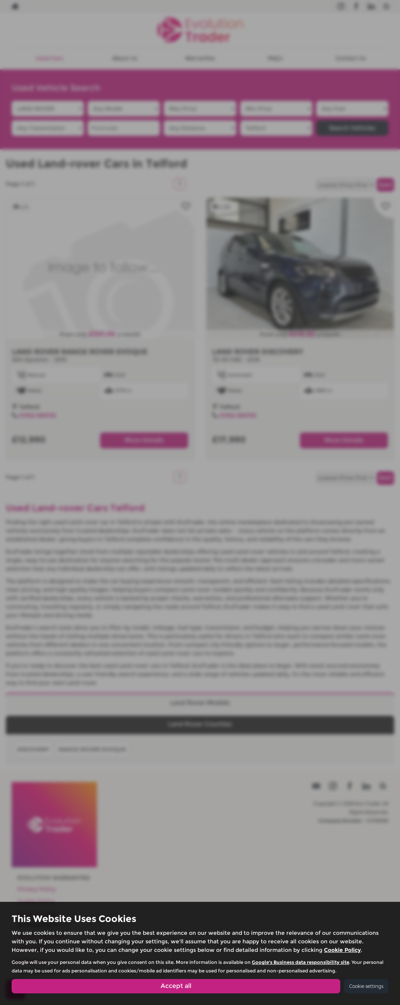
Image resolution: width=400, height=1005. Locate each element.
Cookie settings (366, 986)
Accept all (176, 985)
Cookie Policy (342, 949)
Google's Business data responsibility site (300, 962)
